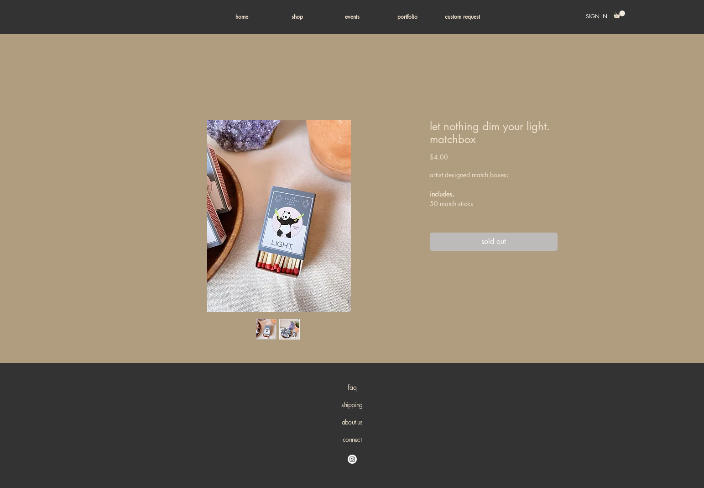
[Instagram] (352, 459)
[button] (297, 17)
